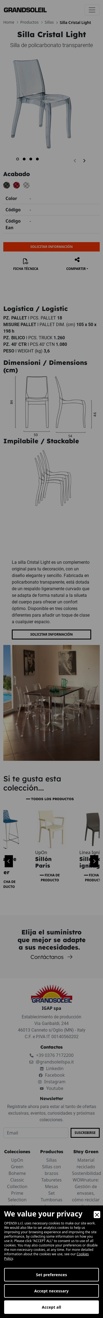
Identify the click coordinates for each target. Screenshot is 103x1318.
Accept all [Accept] (51, 1307)
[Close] (97, 1214)
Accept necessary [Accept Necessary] (51, 1291)
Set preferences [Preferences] (51, 1274)
